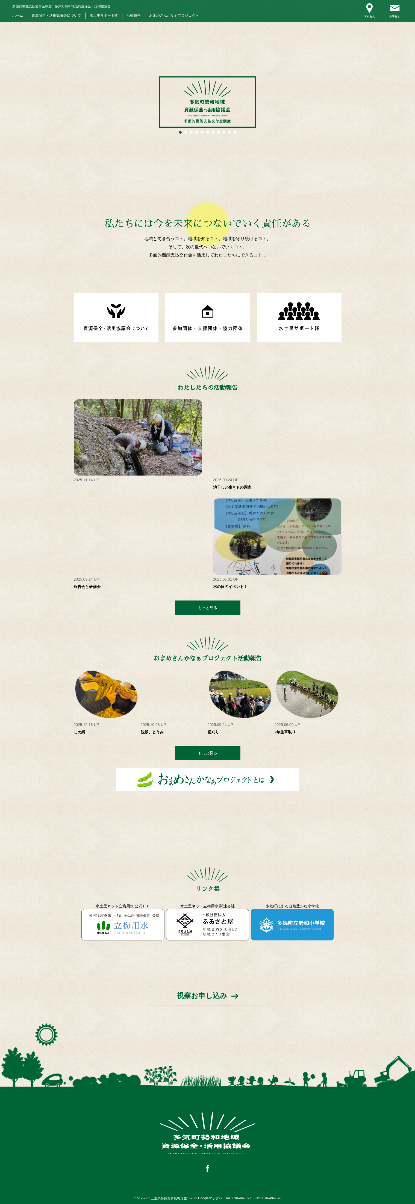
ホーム (17, 15)
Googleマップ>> (210, 1198)
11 (235, 132)
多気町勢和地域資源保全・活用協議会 (61, 6)
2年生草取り (285, 732)
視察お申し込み (202, 995)
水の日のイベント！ (230, 586)
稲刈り (213, 732)
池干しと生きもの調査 (232, 487)
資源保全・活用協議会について (56, 15)
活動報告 (133, 15)
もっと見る (207, 607)
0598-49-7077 (241, 1198)
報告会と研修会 (87, 586)
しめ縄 (79, 732)
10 (229, 132)
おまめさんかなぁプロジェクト (174, 15)
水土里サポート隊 (104, 15)
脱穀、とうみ (152, 732)
